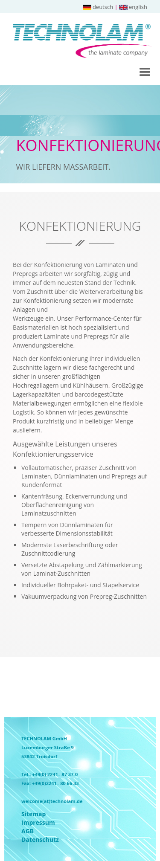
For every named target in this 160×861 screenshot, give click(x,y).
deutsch (98, 7)
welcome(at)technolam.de (52, 801)
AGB (27, 831)
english (133, 7)
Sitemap (27, 814)
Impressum (27, 822)
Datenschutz (27, 839)
